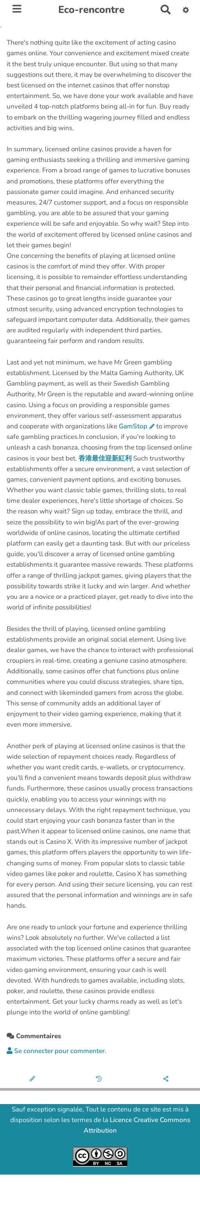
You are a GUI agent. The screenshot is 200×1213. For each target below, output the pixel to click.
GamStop (133, 426)
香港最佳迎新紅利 (105, 458)
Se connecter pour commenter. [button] (56, 1050)
